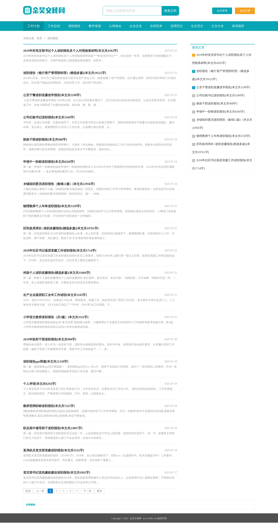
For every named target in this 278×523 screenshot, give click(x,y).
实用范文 (176, 26)
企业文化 (136, 26)
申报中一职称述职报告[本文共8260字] (220, 112)
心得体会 (115, 26)
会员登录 (222, 10)
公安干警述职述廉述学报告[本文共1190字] (223, 87)
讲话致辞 (238, 26)
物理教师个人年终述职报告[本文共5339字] (223, 136)
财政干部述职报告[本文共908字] (216, 103)
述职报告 (74, 26)
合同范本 (156, 26)
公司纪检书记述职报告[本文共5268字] (220, 95)
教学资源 (95, 26)
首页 (39, 38)
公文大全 (217, 26)
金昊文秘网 (135, 518)
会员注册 (245, 10)
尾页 (99, 491)
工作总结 (54, 26)
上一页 (40, 491)
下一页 (87, 491)
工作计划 (33, 26)
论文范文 (197, 26)
